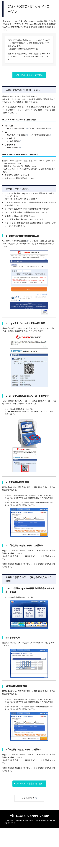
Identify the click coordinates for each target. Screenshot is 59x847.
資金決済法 (33, 43)
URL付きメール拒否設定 (16, 128)
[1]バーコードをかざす (14, 199)
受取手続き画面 (20, 241)
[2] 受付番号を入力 (31, 199)
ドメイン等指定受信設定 (39, 128)
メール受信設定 (12, 141)
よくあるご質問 (28, 798)
